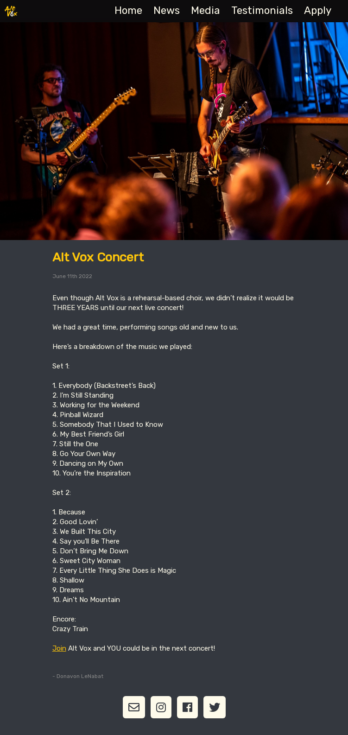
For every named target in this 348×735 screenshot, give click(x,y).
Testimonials (262, 10)
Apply (317, 10)
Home (128, 10)
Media (205, 10)
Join (59, 648)
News (166, 10)
